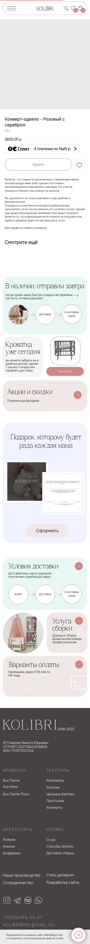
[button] (42, 149)
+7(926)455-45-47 (22, 917)
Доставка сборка (60, 853)
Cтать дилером (60, 875)
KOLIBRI (45, 9)
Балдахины (12, 853)
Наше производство (22, 875)
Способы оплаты (59, 846)
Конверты (54, 807)
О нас (51, 840)
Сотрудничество (18, 882)
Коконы (9, 846)
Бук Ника (10, 787)
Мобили (9, 840)
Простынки (55, 801)
